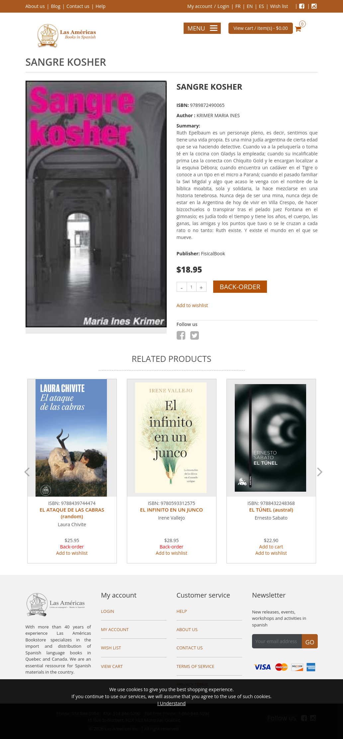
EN (250, 6)
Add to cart (271, 546)
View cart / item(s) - (260, 28)
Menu (202, 28)
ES (261, 6)
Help (101, 6)
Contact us (77, 6)
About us (35, 6)
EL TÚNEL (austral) (271, 509)
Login (223, 6)
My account (199, 6)
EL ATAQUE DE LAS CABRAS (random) (72, 513)
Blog (55, 6)
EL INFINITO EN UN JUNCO (171, 509)
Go (309, 642)
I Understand (171, 703)
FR (238, 6)
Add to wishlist (192, 305)
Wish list (279, 6)
